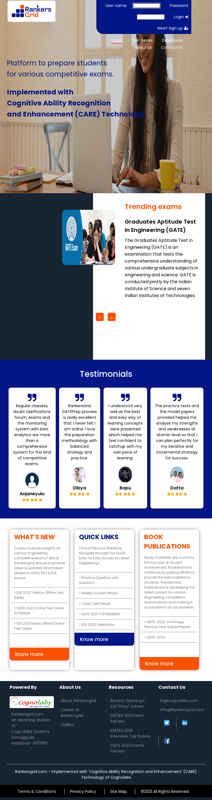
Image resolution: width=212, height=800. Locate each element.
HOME (116, 40)
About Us (143, 47)
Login (181, 17)
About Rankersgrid (78, 700)
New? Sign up (173, 28)
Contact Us (172, 47)
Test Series (142, 40)
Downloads (172, 40)
